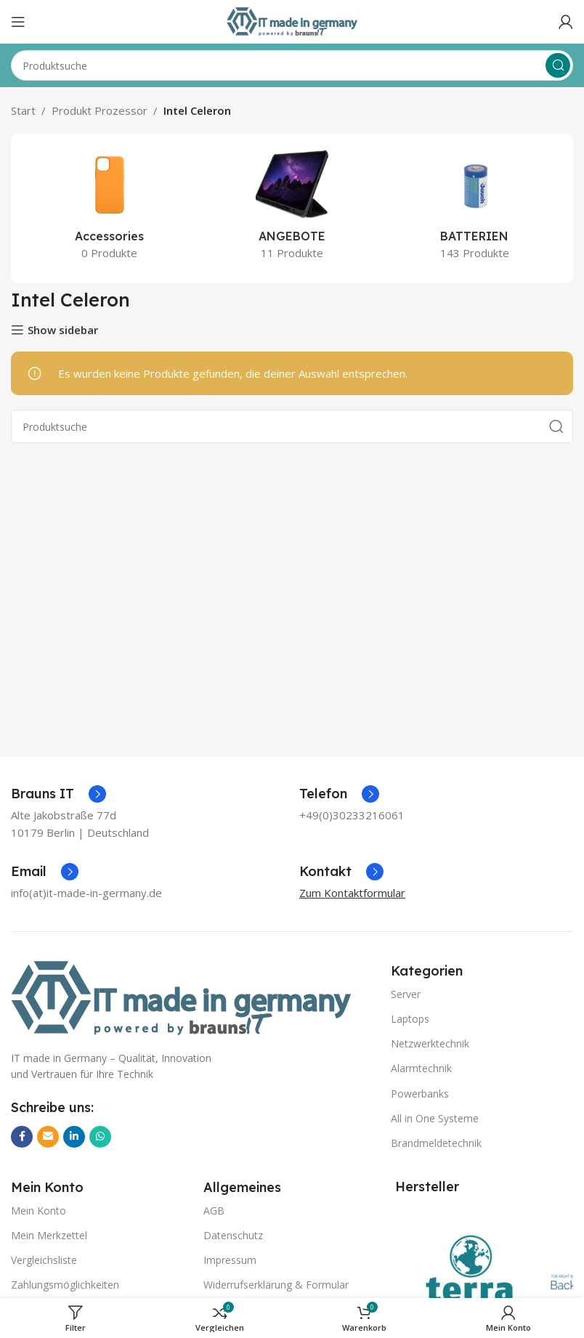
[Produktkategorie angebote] (292, 208)
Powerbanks (420, 1093)
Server (406, 994)
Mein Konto (38, 1210)
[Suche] (292, 65)
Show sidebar (63, 329)
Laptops (410, 1019)
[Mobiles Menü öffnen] (18, 21)
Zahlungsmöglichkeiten (65, 1285)
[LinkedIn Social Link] (74, 1137)
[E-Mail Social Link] (48, 1137)
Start (23, 110)
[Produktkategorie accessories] (109, 208)
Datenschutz (233, 1235)
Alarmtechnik (421, 1068)
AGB (213, 1210)
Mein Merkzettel (49, 1235)
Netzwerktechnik (430, 1043)
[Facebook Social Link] (22, 1137)
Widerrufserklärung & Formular (276, 1285)
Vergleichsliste (44, 1260)
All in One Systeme (435, 1118)
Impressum (229, 1260)
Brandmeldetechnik (436, 1143)
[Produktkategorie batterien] (475, 208)
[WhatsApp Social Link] (100, 1137)
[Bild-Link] (181, 997)
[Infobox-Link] (58, 794)
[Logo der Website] (292, 20)
